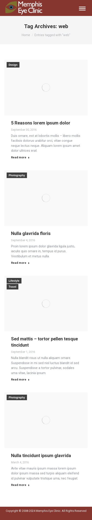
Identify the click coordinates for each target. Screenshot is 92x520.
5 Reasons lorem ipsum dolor (40, 123)
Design (13, 64)
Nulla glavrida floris (31, 233)
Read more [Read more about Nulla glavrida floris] (20, 262)
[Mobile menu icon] (82, 8)
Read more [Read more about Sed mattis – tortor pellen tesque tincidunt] (20, 379)
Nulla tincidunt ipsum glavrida (41, 455)
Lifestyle (14, 280)
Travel (12, 286)
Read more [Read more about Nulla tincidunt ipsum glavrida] (20, 485)
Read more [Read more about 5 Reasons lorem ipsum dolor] (20, 157)
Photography (17, 175)
